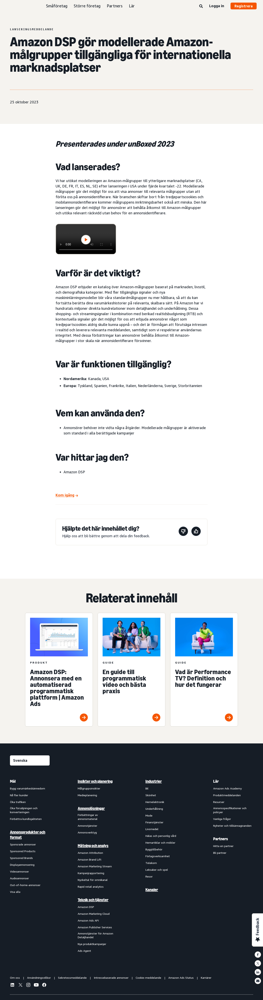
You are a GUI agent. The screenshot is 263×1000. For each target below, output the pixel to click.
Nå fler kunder (19, 795)
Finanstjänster (154, 822)
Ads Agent (84, 950)
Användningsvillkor (39, 977)
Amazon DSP (86, 907)
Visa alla (15, 891)
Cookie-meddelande (148, 977)
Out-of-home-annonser (25, 885)
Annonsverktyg (87, 832)
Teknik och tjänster (93, 899)
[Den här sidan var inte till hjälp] (183, 531)
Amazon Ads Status (181, 977)
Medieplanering (87, 795)
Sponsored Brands (21, 858)
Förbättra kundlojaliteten (26, 819)
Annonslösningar (91, 808)
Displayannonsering (22, 864)
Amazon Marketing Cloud (94, 913)
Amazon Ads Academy (227, 788)
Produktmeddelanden (227, 795)
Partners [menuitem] (220, 838)
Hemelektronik (154, 802)
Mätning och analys (93, 845)
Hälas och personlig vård (160, 835)
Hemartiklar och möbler (160, 842)
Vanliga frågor (222, 819)
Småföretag (56, 6)
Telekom (151, 863)
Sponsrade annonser (23, 844)
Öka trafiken (18, 802)
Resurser (218, 802)
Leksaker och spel (156, 869)
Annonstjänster (87, 825)
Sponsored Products (22, 851)
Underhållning (154, 808)
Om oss (15, 977)
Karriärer (206, 977)
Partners (115, 6)
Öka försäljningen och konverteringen (23, 810)
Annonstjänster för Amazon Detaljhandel (95, 935)
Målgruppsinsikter (89, 788)
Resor (149, 876)
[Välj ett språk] (30, 760)
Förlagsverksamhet (157, 856)
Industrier (153, 781)
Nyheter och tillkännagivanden (232, 825)
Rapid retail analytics (91, 886)
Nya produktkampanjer (92, 944)
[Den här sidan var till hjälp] (196, 531)
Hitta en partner (223, 846)
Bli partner (219, 852)
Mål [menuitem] (13, 781)
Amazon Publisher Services (95, 927)
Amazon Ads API (88, 920)
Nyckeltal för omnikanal (93, 879)
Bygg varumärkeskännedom (27, 788)
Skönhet (150, 795)
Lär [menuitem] (216, 781)
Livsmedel (151, 829)
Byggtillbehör (153, 849)
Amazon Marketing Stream (95, 866)
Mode (148, 815)
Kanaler (151, 889)
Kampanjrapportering (91, 873)
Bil (146, 788)
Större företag (87, 6)
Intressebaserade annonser (111, 977)
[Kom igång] (67, 495)
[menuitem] (30, 866)
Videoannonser (19, 871)
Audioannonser (19, 878)
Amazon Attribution (90, 852)
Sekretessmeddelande (72, 977)
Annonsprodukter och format (27, 835)
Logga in (216, 6)
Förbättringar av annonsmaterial (88, 817)
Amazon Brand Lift (89, 859)
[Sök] (201, 6)
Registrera (244, 6)
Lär (132, 6)
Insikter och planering (95, 781)
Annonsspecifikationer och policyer (229, 810)
